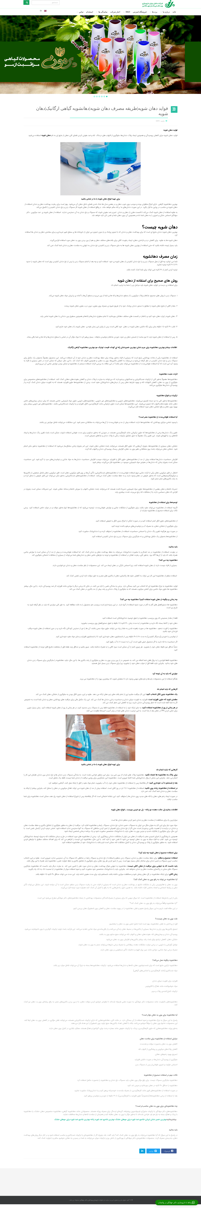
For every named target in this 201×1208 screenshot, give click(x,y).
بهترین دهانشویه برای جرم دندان (151, 347)
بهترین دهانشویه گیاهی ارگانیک (81, 347)
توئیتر (153, 1151)
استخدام (89, 12)
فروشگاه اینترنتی (140, 12)
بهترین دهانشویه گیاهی (167, 204)
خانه (174, 12)
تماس (81, 12)
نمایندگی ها (103, 12)
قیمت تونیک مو (102, 347)
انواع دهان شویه (118, 809)
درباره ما (166, 12)
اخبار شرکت (115, 12)
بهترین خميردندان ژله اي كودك (123, 347)
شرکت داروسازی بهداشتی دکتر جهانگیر (91, 1200)
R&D (128, 12)
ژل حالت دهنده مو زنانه (155, 809)
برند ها (154, 12)
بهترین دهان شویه (169, 232)
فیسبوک (169, 1151)
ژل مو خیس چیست (135, 809)
